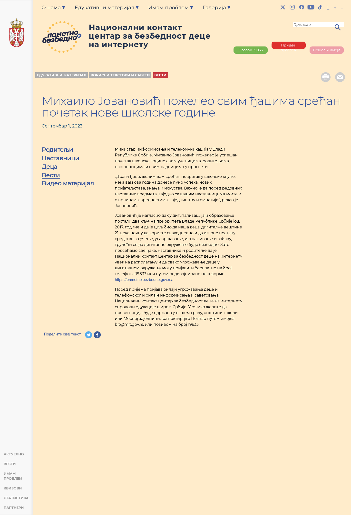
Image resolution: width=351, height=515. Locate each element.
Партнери (14, 508)
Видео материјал (68, 184)
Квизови (13, 488)
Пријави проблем (289, 46)
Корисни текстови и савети (120, 75)
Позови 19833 (251, 50)
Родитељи (57, 150)
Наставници (60, 159)
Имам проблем (13, 476)
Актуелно (14, 454)
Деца (49, 167)
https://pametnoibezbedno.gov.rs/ (143, 280)
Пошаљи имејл (326, 50)
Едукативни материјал (61, 75)
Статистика (16, 498)
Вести (10, 464)
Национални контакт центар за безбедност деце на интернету (150, 36)
